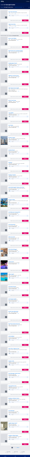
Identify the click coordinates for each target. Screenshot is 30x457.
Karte (15, 13)
